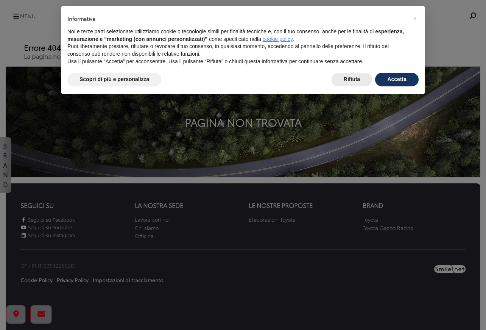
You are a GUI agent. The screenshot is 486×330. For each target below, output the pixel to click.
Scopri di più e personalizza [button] (114, 79)
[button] (415, 18)
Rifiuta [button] (352, 79)
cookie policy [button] (278, 39)
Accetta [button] (397, 79)
